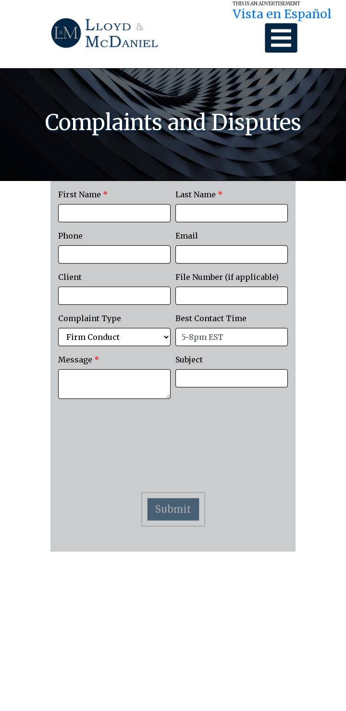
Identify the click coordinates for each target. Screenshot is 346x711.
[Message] (114, 384)
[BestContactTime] (231, 337)
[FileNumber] (231, 296)
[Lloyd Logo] (104, 33)
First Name (83, 194)
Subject (189, 359)
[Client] (114, 296)
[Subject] (231, 378)
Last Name (198, 194)
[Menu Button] (281, 38)
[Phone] (114, 254)
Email (186, 236)
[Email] (231, 254)
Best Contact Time (211, 318)
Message (78, 359)
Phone (70, 236)
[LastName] (231, 213)
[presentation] (173, 452)
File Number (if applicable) (227, 277)
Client (70, 277)
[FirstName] (114, 213)
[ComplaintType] (114, 337)
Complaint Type (89, 318)
